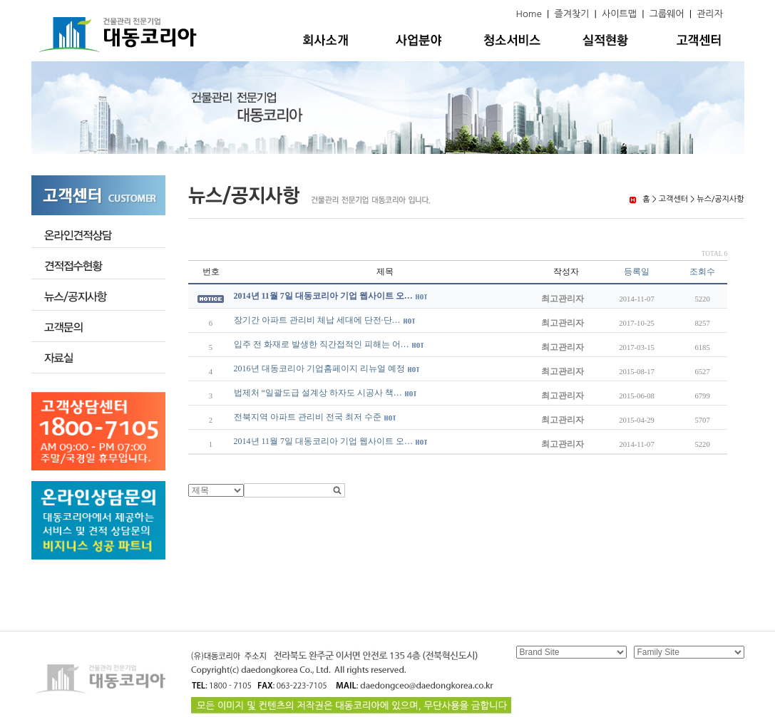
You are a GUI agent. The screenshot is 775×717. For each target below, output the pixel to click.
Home (529, 14)
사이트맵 (619, 14)
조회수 (702, 272)
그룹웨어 (667, 14)
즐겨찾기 (571, 14)
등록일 (637, 272)
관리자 (710, 14)
